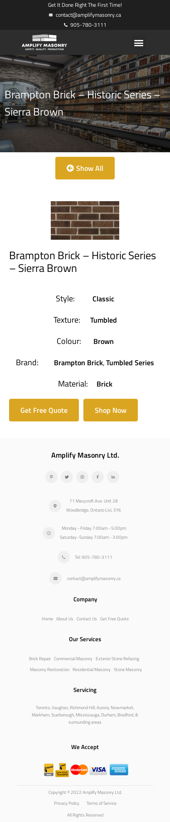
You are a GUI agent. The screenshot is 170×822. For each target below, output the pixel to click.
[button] (138, 42)
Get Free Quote (114, 618)
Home (47, 618)
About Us (64, 618)
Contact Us (87, 618)
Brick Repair (40, 658)
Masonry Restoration (49, 669)
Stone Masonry (128, 669)
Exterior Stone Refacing (117, 658)
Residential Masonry (92, 669)
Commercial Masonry (73, 658)
